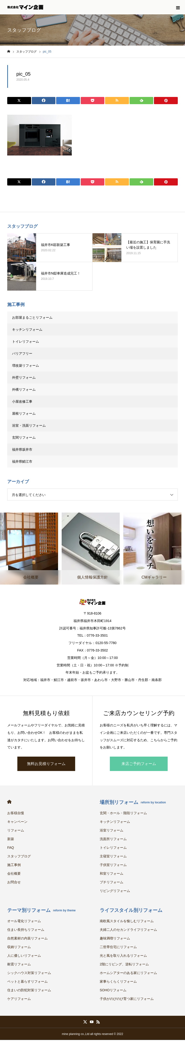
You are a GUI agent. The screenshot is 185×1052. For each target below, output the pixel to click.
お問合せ (14, 882)
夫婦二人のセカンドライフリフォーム (128, 930)
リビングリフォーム (115, 891)
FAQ (10, 847)
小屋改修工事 (22, 401)
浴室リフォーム (111, 830)
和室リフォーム (111, 873)
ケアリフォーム (19, 999)
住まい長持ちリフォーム (25, 930)
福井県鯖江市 (22, 461)
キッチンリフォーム (27, 329)
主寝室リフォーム (113, 856)
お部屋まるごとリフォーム (32, 317)
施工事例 (14, 865)
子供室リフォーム (113, 865)
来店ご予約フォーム (138, 764)
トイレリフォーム (25, 341)
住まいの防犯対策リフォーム (29, 990)
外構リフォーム (24, 389)
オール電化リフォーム (24, 921)
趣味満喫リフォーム (115, 938)
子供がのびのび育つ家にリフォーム (127, 999)
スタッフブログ (19, 856)
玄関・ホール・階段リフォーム (123, 813)
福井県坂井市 (22, 449)
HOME (9, 802)
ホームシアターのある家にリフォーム (128, 973)
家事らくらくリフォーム (118, 981)
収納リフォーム (19, 947)
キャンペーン (17, 822)
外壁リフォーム (25, 377)
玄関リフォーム (24, 437)
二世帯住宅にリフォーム (118, 947)
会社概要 (14, 873)
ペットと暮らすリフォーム (27, 981)
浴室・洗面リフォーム (29, 425)
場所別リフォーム (133, 802)
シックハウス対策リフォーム (29, 973)
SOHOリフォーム (113, 990)
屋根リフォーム (24, 413)
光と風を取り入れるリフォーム (123, 955)
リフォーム (15, 830)
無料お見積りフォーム (46, 764)
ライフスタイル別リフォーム (131, 910)
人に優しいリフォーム (24, 955)
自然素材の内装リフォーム (27, 938)
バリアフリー (22, 353)
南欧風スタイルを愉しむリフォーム (127, 921)
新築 (10, 839)
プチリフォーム (111, 882)
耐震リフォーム (19, 964)
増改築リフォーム (25, 365)
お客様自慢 (15, 813)
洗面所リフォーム (113, 839)
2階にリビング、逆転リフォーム (124, 964)
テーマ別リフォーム (41, 910)
